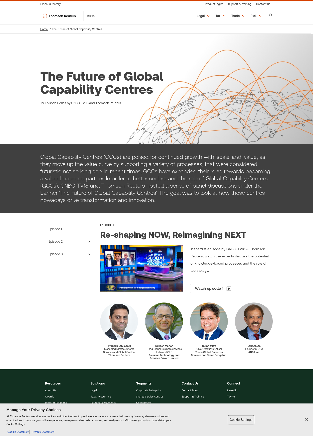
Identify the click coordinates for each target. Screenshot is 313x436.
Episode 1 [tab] (55, 229)
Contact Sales (190, 390)
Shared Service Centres (149, 397)
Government (143, 403)
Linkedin (232, 390)
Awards (49, 397)
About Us (50, 390)
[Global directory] (51, 4)
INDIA (91, 15)
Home (44, 29)
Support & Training (193, 397)
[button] (203, 16)
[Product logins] (214, 4)
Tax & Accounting (101, 397)
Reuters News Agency (103, 403)
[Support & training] (240, 4)
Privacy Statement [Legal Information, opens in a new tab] (42, 431)
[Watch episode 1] (213, 288)
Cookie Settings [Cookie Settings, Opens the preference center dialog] (241, 419)
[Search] (270, 15)
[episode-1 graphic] (141, 268)
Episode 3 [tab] (70, 254)
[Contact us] (263, 4)
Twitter (231, 397)
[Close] (306, 419)
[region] (156, 419)
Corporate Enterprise (148, 390)
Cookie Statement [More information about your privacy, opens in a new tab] (18, 431)
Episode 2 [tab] (70, 241)
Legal (94, 390)
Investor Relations (56, 403)
